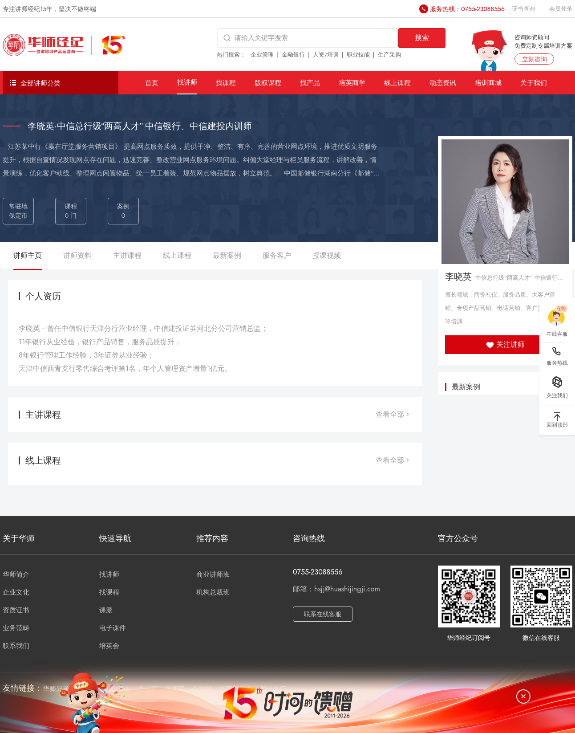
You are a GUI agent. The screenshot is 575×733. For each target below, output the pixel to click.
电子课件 (112, 628)
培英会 (109, 646)
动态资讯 (442, 82)
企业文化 (16, 592)
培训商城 (488, 82)
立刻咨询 (534, 59)
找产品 (310, 82)
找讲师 (187, 82)
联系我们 (16, 646)
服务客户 (277, 255)
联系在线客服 (322, 614)
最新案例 (227, 255)
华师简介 (16, 574)
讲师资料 (77, 255)
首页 (151, 82)
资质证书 (16, 610)
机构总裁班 (213, 592)
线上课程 (397, 82)
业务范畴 (16, 628)
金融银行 (293, 54)
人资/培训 (326, 54)
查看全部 (393, 414)
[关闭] (523, 696)
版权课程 (268, 82)
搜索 (422, 38)
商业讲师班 (213, 574)
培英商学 (352, 82)
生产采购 (389, 54)
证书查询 (523, 8)
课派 (106, 610)
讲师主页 (27, 255)
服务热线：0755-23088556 (467, 8)
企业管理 (262, 54)
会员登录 (560, 8)
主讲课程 (127, 255)
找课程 (226, 82)
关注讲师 (505, 344)
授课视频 (326, 255)
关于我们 (533, 82)
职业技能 (358, 54)
